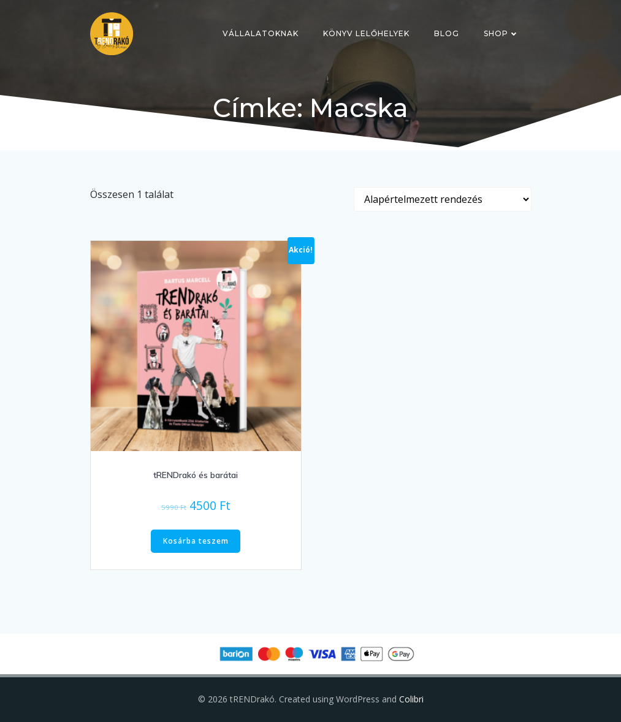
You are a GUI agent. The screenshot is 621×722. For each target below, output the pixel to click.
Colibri (411, 699)
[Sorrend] (442, 199)
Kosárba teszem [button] (196, 541)
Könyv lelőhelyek (366, 33)
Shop (501, 33)
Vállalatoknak (261, 33)
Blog (446, 33)
